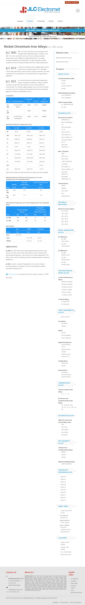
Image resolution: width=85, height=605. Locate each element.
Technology (41, 21)
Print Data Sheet (62, 62)
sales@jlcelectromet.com (15, 589)
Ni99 (62, 153)
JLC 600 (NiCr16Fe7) (65, 240)
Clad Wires (51, 589)
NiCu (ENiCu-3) (66, 135)
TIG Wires (56, 578)
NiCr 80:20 (64, 191)
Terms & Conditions (75, 602)
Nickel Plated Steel (65, 346)
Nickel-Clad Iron (34, 590)
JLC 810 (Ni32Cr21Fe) (65, 259)
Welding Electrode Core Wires (40, 578)
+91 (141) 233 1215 (14, 592)
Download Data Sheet (64, 58)
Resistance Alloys (42, 579)
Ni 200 (63, 81)
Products (30, 21)
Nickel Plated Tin (37, 584)
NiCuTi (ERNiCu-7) (67, 169)
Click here (11, 274)
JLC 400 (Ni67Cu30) (67, 104)
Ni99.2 (63, 185)
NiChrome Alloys (59, 580)
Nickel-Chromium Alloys (53, 579)
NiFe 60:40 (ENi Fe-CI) (66, 128)
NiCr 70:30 (64, 213)
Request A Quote (72, 2)
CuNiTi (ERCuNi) (66, 161)
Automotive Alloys (55, 585)
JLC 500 (63, 107)
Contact (60, 21)
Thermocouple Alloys (61, 584)
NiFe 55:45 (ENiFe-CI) (67, 123)
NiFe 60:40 (64, 159)
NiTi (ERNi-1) (65, 167)
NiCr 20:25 (64, 224)
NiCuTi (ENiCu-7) (66, 137)
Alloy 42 (63, 482)
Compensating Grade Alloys (44, 585)
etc (39, 590)
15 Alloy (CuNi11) (66, 287)
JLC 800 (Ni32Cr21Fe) (65, 254)
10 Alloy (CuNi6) (66, 289)
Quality (51, 21)
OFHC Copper (65, 522)
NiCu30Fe (64, 323)
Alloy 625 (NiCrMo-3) (65, 146)
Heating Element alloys (31, 579)
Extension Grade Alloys (30, 585)
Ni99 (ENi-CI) (65, 120)
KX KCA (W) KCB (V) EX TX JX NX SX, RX (67, 407)
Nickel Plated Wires (48, 583)
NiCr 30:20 (64, 221)
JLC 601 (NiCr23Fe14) (65, 245)
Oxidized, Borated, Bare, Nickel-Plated (66, 374)
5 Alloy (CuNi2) (66, 292)
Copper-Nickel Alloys (40, 582)
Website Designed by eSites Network (46, 598)
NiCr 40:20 (64, 219)
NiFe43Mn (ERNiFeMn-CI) (66, 178)
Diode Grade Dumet (43, 589)
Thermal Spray (62, 578)
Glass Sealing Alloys (61, 588)
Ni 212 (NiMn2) (66, 95)
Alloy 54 (63, 500)
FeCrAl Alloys (37, 580)
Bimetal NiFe (65, 132)
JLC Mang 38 (65, 304)
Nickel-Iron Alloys (52, 586)
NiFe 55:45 (64, 156)
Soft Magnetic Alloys (61, 586)
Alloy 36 (63, 476)
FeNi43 (63, 326)
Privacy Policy (64, 602)
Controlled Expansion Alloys (31, 589)
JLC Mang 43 (65, 301)
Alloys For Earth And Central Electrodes (37, 586)
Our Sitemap (74, 579)
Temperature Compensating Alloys (33, 588)
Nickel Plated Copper (65, 350)
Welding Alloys (28, 578)
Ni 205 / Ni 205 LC (66, 86)
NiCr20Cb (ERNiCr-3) (64, 173)
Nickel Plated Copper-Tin (65, 355)
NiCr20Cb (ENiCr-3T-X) (66, 141)
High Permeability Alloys (49, 588)
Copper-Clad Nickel (59, 589)
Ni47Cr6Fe (64, 363)
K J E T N (65, 394)
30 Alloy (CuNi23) (66, 284)
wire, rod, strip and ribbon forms (43, 577)
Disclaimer (56, 602)
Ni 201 (63, 83)
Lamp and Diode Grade (66, 512)
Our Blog (73, 581)
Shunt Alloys (59, 582)
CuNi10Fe (64, 164)
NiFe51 (63, 366)
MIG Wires (50, 578)
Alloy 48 (63, 490)
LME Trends (74, 583)
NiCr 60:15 (64, 216)
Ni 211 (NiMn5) (66, 98)
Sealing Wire (45, 584)
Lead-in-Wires (65, 317)
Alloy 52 (63, 497)
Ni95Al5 (63, 188)
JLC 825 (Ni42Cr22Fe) (65, 263)
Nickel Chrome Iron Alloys (47, 580)
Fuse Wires (40, 583)
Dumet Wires (52, 584)
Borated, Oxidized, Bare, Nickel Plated (66, 529)
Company (20, 21)
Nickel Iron (64, 518)
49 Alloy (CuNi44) (66, 282)
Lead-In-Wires (34, 583)
